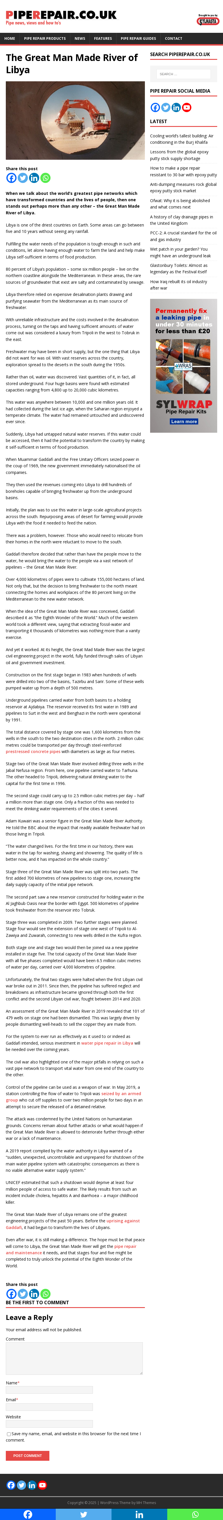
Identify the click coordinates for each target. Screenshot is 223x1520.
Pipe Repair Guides (138, 38)
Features (103, 38)
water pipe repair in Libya (107, 1043)
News (80, 38)
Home (9, 38)
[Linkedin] (34, 178)
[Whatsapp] (45, 178)
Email (11, 1399)
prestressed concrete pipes (33, 751)
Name (11, 1383)
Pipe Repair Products (45, 38)
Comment (15, 1339)
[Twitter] (23, 178)
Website (13, 1417)
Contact (173, 38)
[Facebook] (11, 178)
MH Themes (146, 1502)
